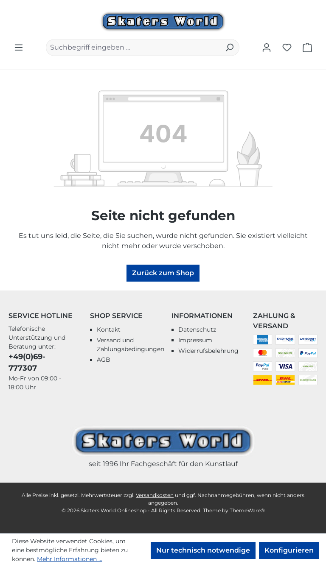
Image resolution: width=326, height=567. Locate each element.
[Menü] (18, 47)
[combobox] (133, 47)
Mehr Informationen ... (69, 559)
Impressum (195, 340)
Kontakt (109, 329)
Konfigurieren (289, 550)
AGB (103, 359)
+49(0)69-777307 (26, 362)
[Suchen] (229, 47)
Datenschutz (197, 329)
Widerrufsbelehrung (208, 351)
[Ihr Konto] (266, 47)
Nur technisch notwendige (203, 550)
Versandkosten (155, 495)
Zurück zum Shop (163, 273)
